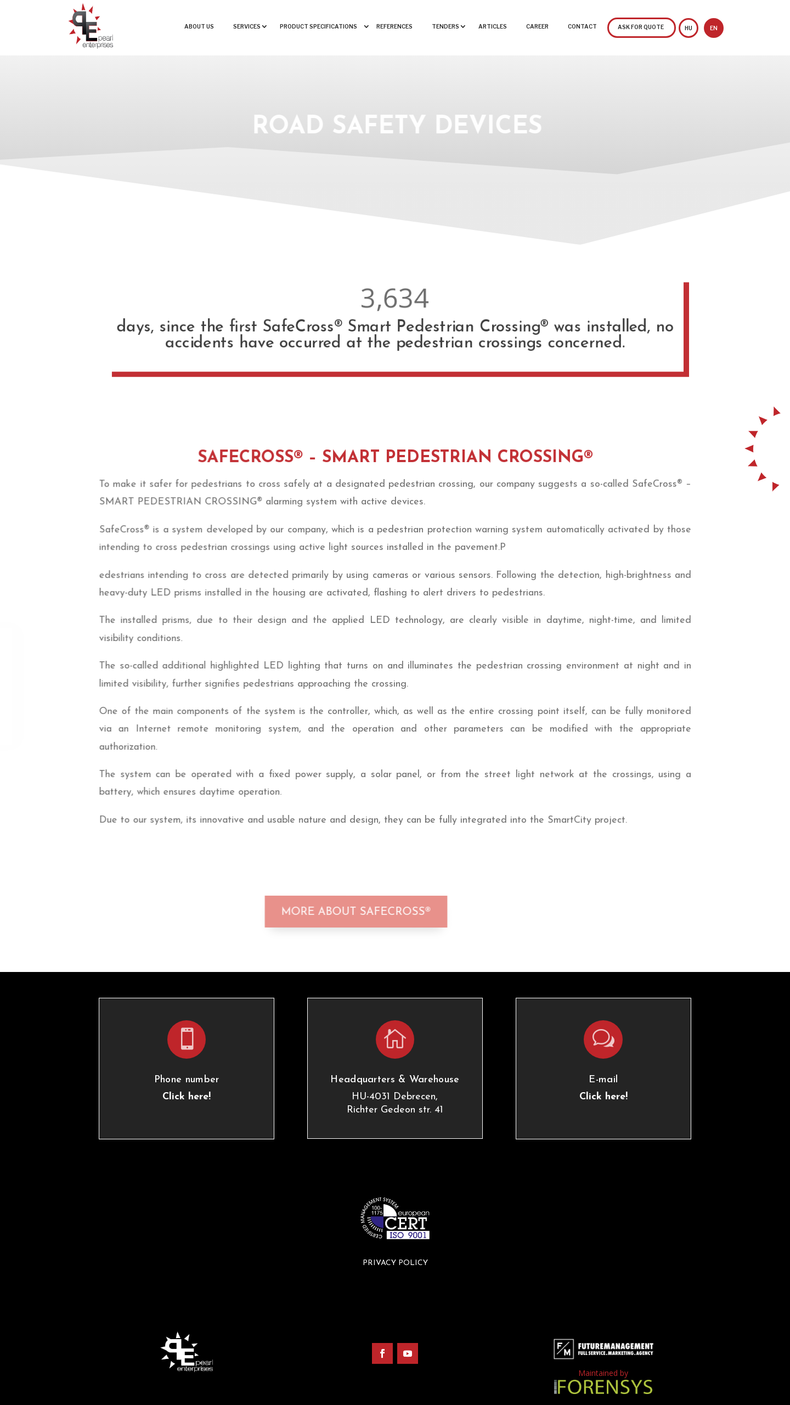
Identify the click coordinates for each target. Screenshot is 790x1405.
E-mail (603, 1080)
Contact (582, 26)
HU (688, 28)
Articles (492, 26)
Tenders (445, 26)
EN (714, 28)
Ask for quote (641, 27)
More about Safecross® (327, 908)
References (394, 26)
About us (199, 26)
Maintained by (603, 1373)
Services (247, 26)
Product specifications (318, 26)
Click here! (186, 1097)
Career (537, 26)
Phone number (186, 1080)
